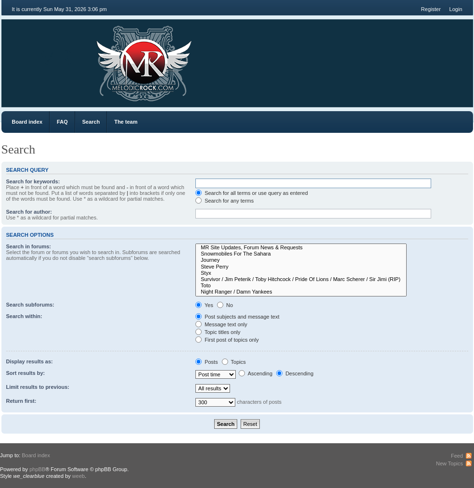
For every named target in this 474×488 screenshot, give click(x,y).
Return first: (21, 401)
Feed (457, 456)
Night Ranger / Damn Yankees (301, 292)
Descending (294, 373)
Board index (27, 122)
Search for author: (29, 212)
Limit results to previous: (37, 387)
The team (125, 122)
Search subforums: (30, 305)
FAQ (62, 122)
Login (455, 9)
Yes (204, 305)
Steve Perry (301, 267)
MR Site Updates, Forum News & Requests (301, 247)
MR (56, 57)
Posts (206, 362)
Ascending (255, 373)
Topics (234, 362)
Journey (301, 260)
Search (91, 122)
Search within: (24, 316)
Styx (301, 273)
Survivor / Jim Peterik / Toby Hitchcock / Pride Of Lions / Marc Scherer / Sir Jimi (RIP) (301, 279)
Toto (301, 286)
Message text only (221, 324)
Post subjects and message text (237, 317)
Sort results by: (25, 373)
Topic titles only (217, 332)
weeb (78, 476)
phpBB (37, 469)
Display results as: (29, 361)
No (225, 305)
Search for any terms (224, 201)
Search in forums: (28, 246)
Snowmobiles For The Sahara (301, 254)
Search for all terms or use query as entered (251, 193)
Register (431, 9)
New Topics (449, 463)
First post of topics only (227, 340)
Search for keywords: (33, 181)
